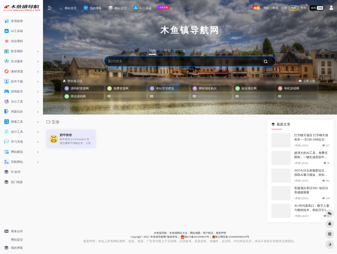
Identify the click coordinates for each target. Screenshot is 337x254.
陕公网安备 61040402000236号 (230, 236)
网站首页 (67, 8)
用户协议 (208, 232)
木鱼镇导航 (160, 232)
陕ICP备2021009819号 (195, 236)
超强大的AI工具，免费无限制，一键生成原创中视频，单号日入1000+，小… (311, 155)
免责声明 (221, 232)
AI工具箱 (142, 8)
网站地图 (195, 232)
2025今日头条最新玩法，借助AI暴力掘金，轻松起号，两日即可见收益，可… (311, 173)
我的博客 (92, 8)
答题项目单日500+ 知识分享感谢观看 (311, 190)
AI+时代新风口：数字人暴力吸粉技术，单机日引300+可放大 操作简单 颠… (311, 208)
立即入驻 (307, 81)
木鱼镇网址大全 (178, 232)
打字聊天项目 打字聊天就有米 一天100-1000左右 (311, 137)
